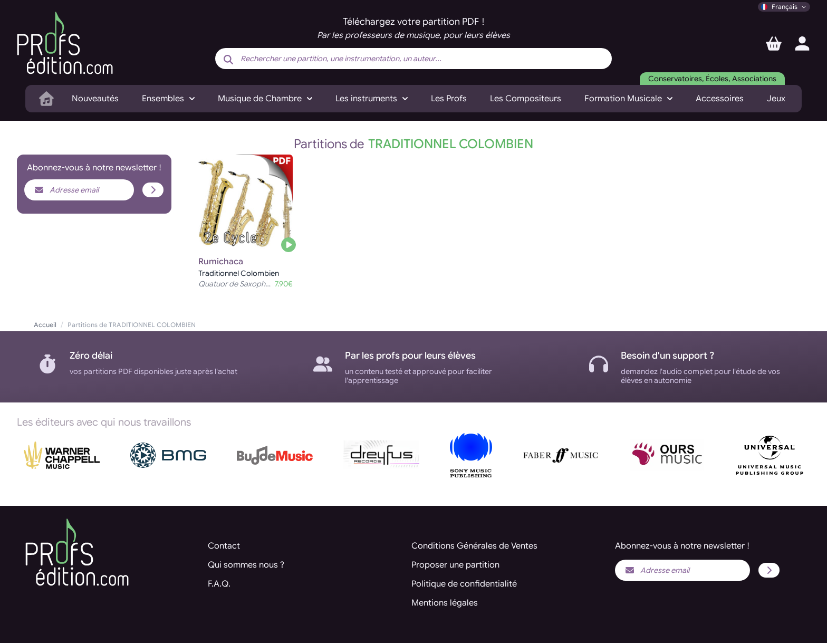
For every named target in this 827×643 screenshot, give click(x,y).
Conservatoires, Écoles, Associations (712, 78)
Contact (224, 546)
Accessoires (720, 98)
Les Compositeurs (525, 98)
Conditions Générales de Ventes (474, 546)
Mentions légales (444, 603)
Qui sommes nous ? (246, 565)
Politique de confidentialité (464, 584)
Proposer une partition (455, 565)
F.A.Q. (219, 584)
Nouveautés (95, 98)
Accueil (45, 325)
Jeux (776, 98)
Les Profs (449, 98)
